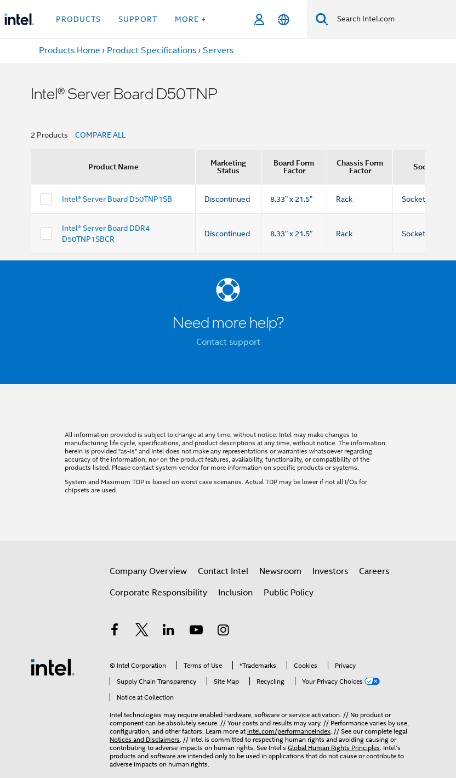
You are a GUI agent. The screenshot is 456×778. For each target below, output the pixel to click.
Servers (218, 50)
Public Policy (289, 592)
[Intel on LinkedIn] (168, 631)
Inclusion (235, 592)
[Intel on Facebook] (114, 631)
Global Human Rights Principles (334, 747)
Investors (330, 571)
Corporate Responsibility (158, 592)
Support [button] (137, 19)
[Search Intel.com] (392, 19)
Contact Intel (223, 571)
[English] (283, 19)
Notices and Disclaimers (145, 739)
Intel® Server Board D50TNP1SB (117, 199)
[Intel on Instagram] (223, 631)
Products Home (69, 50)
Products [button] (78, 19)
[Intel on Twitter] (142, 631)
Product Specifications (151, 50)
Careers (374, 571)
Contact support (228, 342)
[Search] (322, 19)
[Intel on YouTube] (196, 631)
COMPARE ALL (100, 135)
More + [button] (190, 19)
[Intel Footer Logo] (53, 666)
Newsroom (280, 571)
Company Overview (148, 571)
